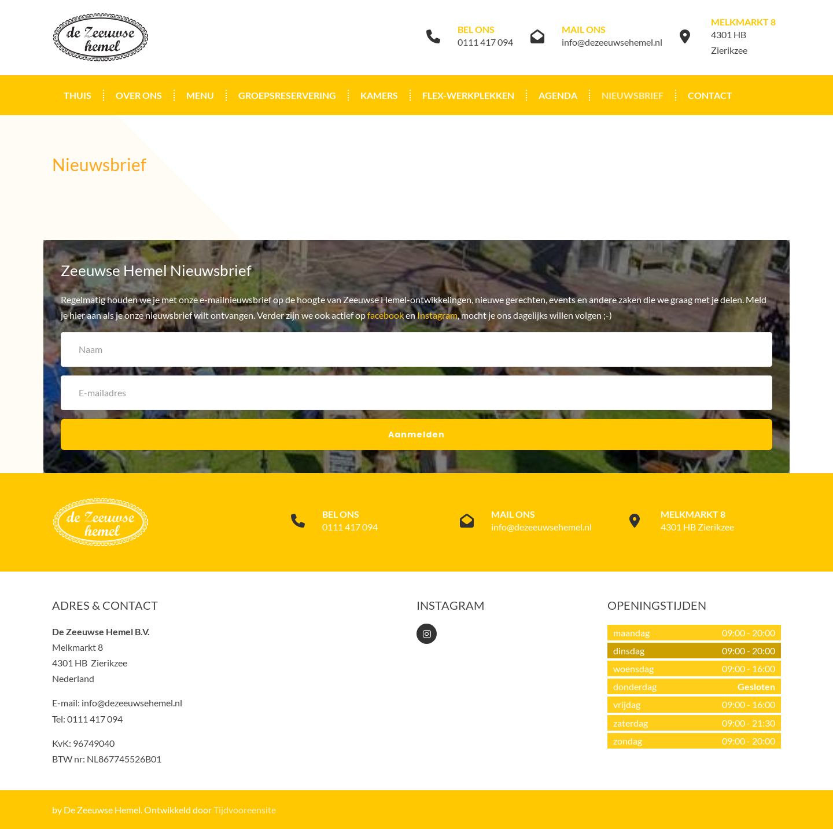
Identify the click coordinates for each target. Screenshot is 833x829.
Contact (710, 95)
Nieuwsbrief (633, 95)
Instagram (437, 315)
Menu (200, 95)
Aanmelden (416, 434)
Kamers (379, 95)
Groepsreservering (287, 95)
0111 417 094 (485, 41)
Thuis (77, 95)
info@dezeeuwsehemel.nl (612, 41)
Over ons (139, 95)
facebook (385, 315)
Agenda (558, 95)
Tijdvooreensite (244, 809)
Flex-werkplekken (468, 95)
